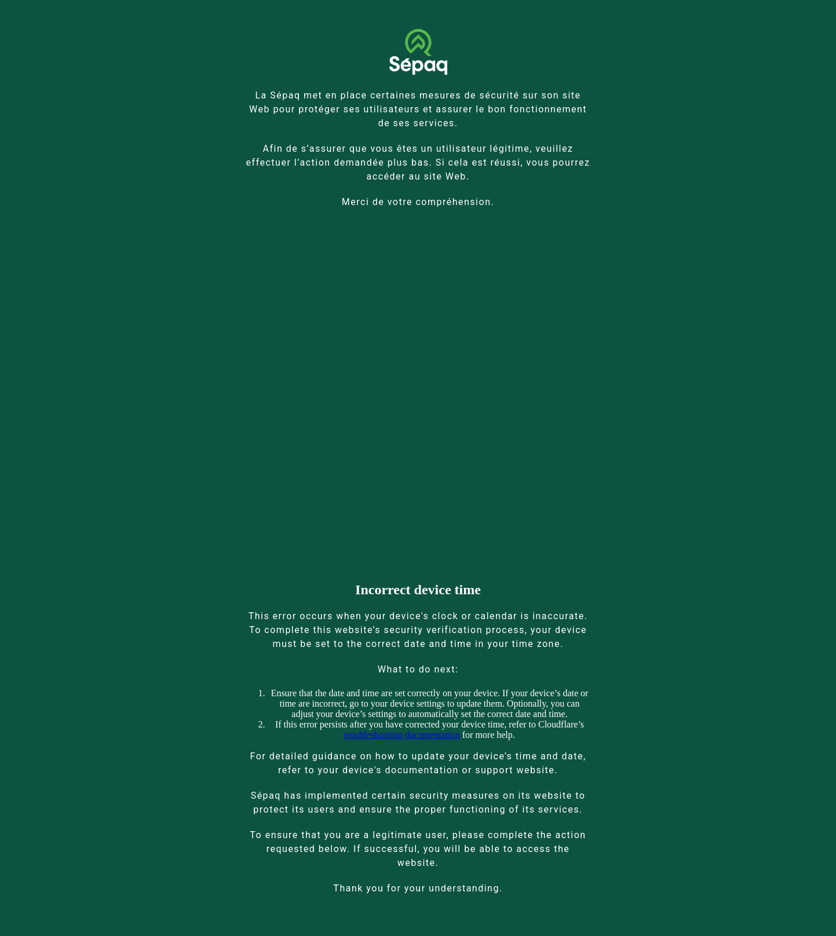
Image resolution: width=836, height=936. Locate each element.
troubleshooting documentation (402, 735)
